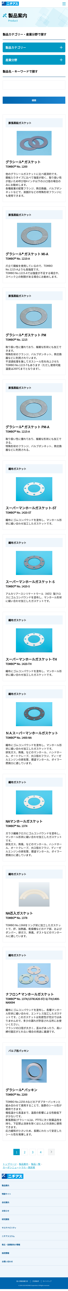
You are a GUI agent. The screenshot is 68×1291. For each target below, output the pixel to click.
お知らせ (5, 1212)
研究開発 (5, 1221)
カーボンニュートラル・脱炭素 (19, 1169)
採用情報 (5, 1255)
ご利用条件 (35, 1283)
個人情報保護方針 (22, 1283)
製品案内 (23, 1166)
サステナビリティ (9, 1229)
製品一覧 (35, 1166)
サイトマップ (47, 1283)
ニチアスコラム (8, 1238)
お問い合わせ (7, 1263)
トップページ (10, 1166)
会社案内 (5, 1204)
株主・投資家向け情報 (11, 1246)
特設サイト (6, 1196)
